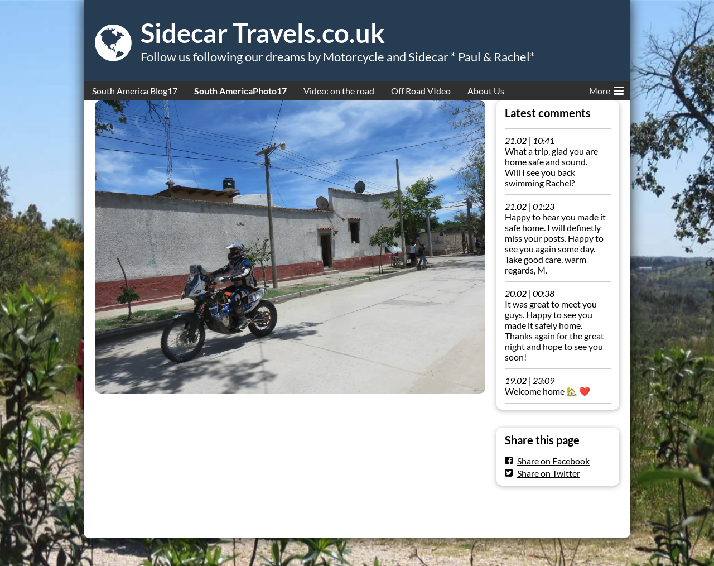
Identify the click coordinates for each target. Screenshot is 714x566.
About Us (485, 90)
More (606, 89)
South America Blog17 (134, 90)
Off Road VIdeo (421, 90)
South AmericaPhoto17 (240, 90)
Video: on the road (338, 90)
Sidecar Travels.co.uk (263, 33)
